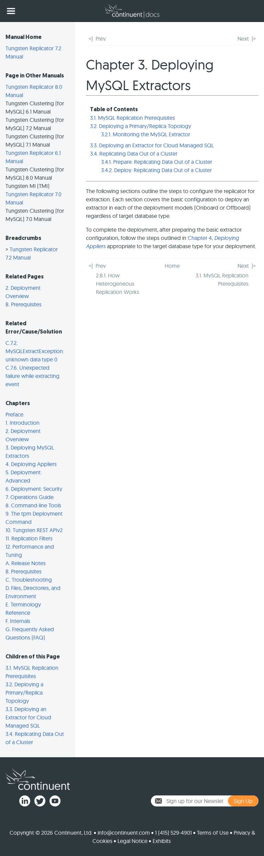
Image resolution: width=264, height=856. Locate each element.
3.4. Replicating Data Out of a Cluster (133, 153)
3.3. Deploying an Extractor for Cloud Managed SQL (28, 717)
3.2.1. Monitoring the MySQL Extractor (145, 134)
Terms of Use (213, 832)
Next (243, 38)
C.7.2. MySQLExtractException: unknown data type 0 (35, 351)
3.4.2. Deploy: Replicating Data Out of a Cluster (156, 170)
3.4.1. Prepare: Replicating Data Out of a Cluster (156, 161)
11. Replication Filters (29, 538)
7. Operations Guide (30, 497)
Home (172, 265)
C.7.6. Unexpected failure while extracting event (32, 376)
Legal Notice (132, 840)
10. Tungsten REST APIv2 (34, 530)
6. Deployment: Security (34, 488)
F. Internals (18, 620)
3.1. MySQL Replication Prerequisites (132, 117)
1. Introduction (23, 422)
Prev (101, 38)
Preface (14, 414)
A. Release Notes (26, 563)
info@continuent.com (124, 832)
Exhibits (162, 840)
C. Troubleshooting (29, 579)
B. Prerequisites (24, 304)
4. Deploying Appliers (31, 464)
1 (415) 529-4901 (173, 832)
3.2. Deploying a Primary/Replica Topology (24, 692)
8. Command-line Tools (33, 505)
